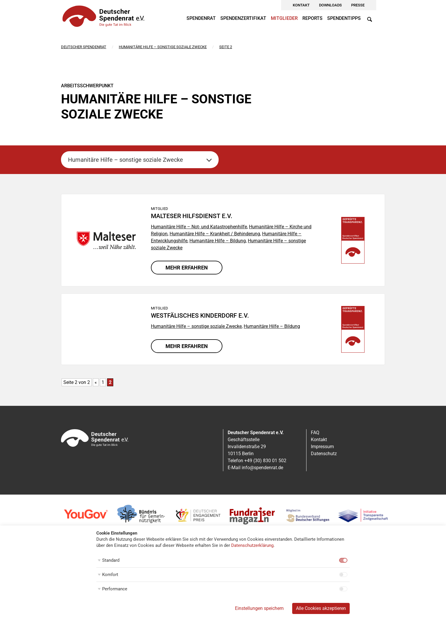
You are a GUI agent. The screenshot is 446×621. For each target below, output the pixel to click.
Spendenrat (201, 18)
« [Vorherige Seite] (96, 382)
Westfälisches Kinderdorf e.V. (200, 315)
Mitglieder (284, 18)
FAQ (315, 432)
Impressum (322, 446)
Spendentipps (344, 18)
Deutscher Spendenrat (83, 47)
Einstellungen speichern (259, 608)
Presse (358, 5)
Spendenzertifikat (243, 18)
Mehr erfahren (186, 268)
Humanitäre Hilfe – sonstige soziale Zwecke (163, 47)
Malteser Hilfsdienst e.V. (191, 216)
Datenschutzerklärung (252, 545)
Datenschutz (324, 453)
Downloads (330, 5)
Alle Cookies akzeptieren (321, 608)
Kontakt (301, 5)
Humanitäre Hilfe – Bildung (217, 240)
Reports (312, 18)
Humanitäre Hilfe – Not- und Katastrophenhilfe (199, 226)
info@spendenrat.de (262, 467)
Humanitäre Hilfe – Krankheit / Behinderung (215, 233)
